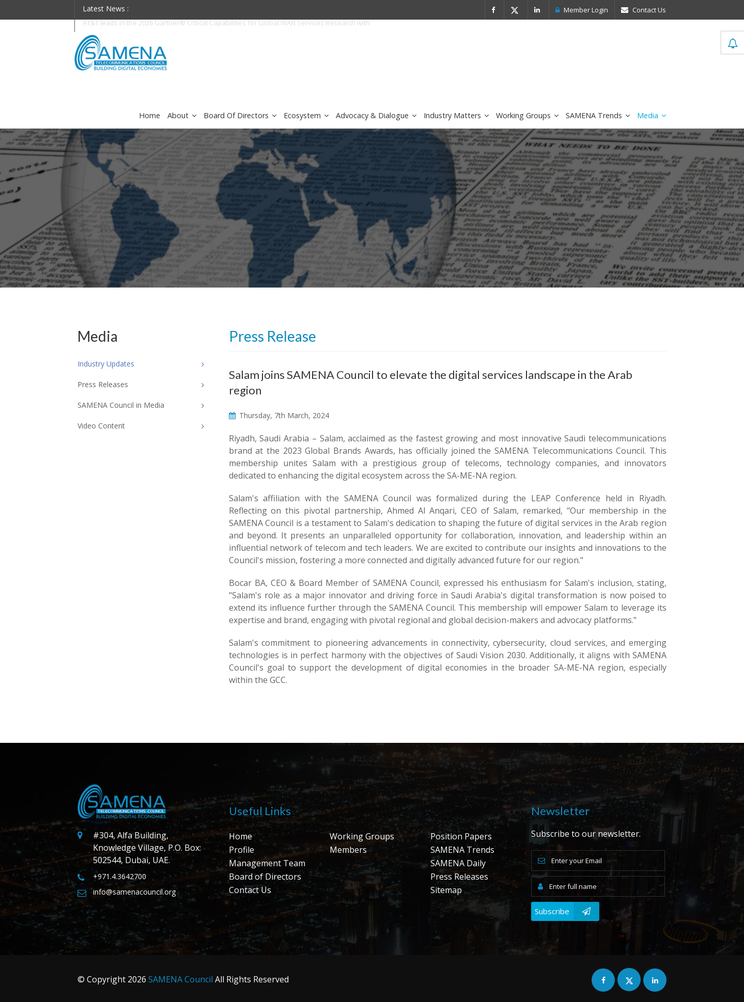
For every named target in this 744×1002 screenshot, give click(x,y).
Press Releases (459, 876)
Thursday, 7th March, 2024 (279, 415)
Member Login (581, 9)
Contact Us (643, 9)
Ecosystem (306, 115)
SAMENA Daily (458, 863)
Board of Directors (240, 115)
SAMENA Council (180, 979)
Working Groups (527, 115)
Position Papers (461, 836)
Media (651, 115)
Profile (241, 849)
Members (348, 849)
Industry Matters (456, 115)
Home (149, 115)
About (181, 115)
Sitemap (446, 890)
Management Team (267, 863)
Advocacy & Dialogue (376, 115)
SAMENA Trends (598, 115)
